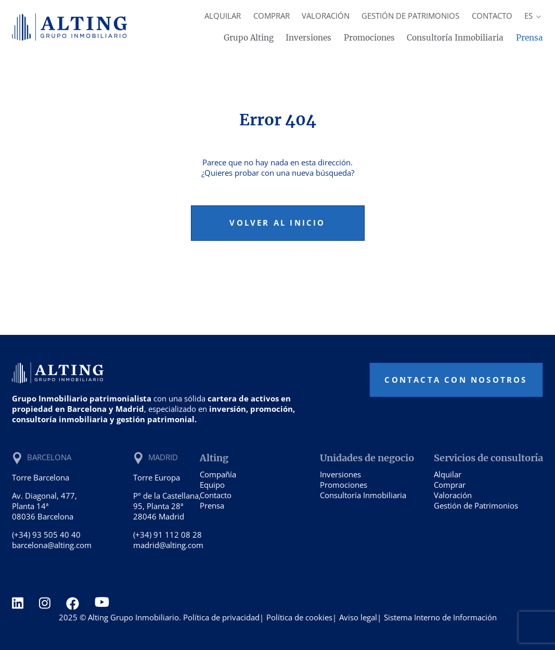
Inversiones (308, 38)
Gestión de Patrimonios (410, 15)
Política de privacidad (221, 617)
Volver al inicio (277, 222)
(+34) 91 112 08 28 (167, 534)
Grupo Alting (249, 38)
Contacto (492, 15)
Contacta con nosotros (455, 379)
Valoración (326, 15)
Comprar (271, 15)
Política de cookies (299, 617)
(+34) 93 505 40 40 (46, 534)
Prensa (529, 38)
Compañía (218, 474)
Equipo (212, 484)
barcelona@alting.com (52, 545)
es (533, 15)
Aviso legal (358, 617)
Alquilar (222, 15)
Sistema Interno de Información (440, 617)
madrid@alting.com (168, 545)
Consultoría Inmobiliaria (455, 38)
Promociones (369, 38)
